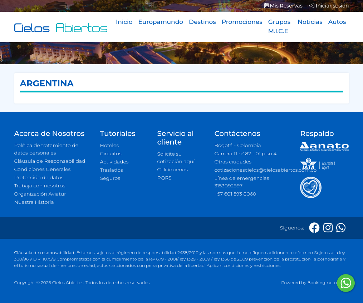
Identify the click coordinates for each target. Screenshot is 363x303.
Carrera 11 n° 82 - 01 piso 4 (245, 153)
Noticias (310, 21)
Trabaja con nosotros (39, 185)
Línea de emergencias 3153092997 (241, 182)
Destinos (202, 21)
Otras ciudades (232, 161)
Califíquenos (172, 169)
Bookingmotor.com (328, 282)
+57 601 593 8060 (235, 194)
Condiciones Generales (42, 169)
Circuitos (111, 153)
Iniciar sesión (329, 5)
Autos (337, 21)
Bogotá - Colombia (237, 145)
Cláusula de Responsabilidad (49, 161)
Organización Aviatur (40, 194)
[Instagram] (328, 227)
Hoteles (109, 145)
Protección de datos (39, 177)
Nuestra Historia (34, 202)
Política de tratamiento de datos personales (46, 149)
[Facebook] (314, 227)
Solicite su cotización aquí (175, 158)
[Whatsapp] (340, 227)
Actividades (114, 161)
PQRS (164, 178)
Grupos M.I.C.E (279, 26)
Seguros (110, 178)
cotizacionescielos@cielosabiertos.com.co (252, 170)
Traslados (111, 170)
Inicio (124, 21)
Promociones (242, 21)
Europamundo (160, 21)
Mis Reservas (283, 5)
